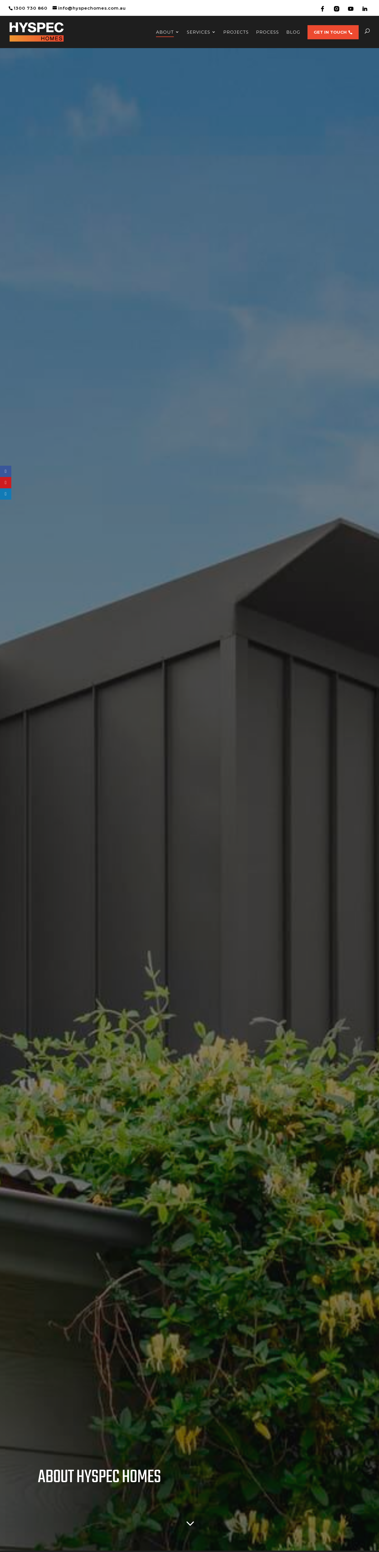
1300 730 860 (30, 8)
